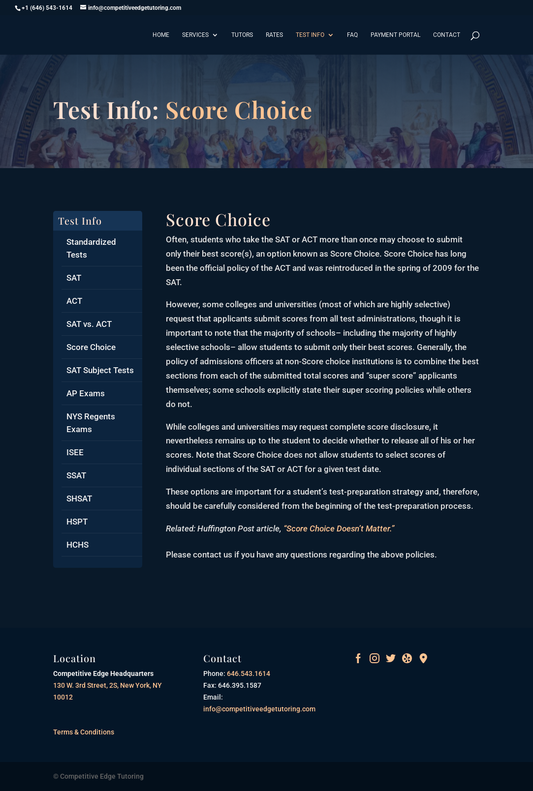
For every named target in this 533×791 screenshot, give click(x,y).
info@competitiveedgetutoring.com (259, 709)
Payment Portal (395, 34)
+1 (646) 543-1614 (47, 7)
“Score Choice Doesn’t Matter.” (338, 528)
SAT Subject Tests (100, 370)
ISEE (75, 452)
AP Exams (85, 393)
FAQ (352, 34)
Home (161, 34)
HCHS (77, 545)
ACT (74, 301)
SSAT (76, 475)
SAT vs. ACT (89, 324)
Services (195, 34)
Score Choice (91, 347)
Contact (446, 34)
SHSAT (79, 498)
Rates (274, 34)
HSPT (77, 522)
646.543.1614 (247, 673)
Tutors (242, 34)
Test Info (310, 34)
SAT (73, 278)
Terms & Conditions (83, 732)
